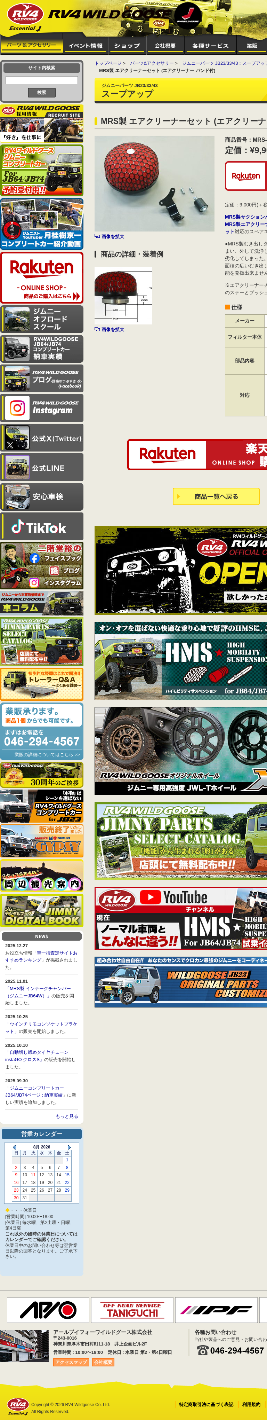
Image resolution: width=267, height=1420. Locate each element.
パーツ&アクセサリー (152, 63)
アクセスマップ (71, 1362)
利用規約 (251, 1404)
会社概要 (103, 1362)
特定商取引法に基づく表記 (206, 1404)
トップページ (108, 63)
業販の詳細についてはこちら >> (47, 754)
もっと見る (67, 1116)
